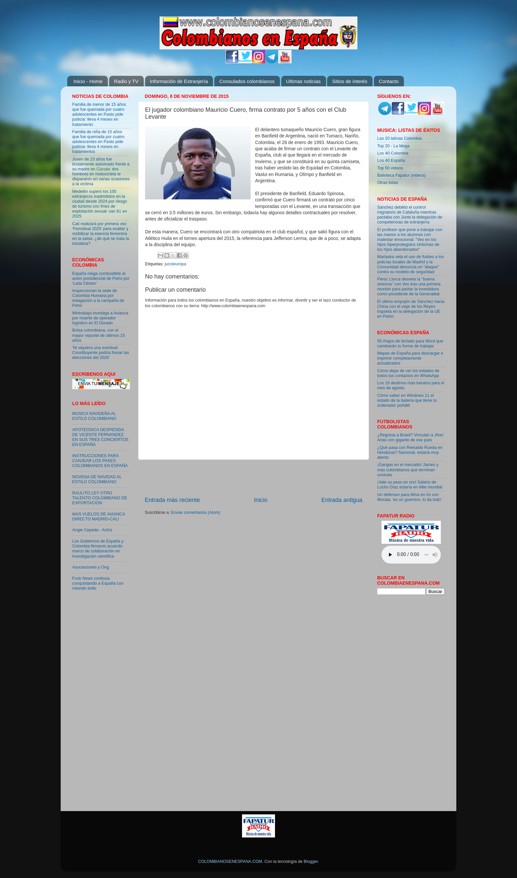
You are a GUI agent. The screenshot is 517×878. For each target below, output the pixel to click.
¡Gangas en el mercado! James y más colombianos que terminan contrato (408, 469)
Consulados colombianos (247, 81)
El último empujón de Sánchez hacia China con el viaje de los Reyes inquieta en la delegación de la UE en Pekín (410, 309)
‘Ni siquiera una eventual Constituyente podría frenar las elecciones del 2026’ (100, 352)
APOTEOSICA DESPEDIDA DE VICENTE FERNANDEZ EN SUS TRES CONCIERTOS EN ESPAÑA (100, 437)
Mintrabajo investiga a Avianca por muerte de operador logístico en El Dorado (100, 318)
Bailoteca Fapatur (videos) (401, 175)
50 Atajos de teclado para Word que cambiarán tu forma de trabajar (410, 343)
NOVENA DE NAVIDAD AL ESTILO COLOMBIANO (97, 479)
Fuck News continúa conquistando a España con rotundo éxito (97, 583)
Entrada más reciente (172, 500)
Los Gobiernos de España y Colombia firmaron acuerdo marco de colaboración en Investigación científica (97, 548)
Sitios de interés (349, 81)
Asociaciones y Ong (90, 567)
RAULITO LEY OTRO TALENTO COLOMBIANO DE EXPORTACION (99, 498)
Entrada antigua (341, 500)
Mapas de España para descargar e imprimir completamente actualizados (410, 358)
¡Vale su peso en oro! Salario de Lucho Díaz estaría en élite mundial (409, 484)
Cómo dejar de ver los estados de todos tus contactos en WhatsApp (408, 373)
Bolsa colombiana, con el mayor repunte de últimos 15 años (98, 335)
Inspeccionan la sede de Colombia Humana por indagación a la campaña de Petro (98, 298)
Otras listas (387, 182)
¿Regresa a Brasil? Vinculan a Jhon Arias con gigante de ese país (410, 437)
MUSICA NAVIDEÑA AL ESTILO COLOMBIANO (94, 416)
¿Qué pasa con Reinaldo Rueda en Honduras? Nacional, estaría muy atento (409, 452)
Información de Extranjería (179, 81)
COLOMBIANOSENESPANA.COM (230, 861)
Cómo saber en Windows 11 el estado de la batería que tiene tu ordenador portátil (407, 400)
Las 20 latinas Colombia (399, 138)
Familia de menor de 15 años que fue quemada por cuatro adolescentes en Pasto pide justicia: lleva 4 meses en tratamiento (99, 114)
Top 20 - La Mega (393, 146)
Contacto (389, 81)
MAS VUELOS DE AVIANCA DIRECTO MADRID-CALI (98, 516)
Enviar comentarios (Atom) (195, 512)
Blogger (311, 861)
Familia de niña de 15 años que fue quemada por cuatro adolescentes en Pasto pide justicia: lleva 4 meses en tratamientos (98, 142)
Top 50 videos (390, 168)
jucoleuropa (175, 264)
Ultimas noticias (303, 81)
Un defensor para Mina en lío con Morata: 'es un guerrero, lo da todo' (409, 497)
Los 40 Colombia (393, 153)
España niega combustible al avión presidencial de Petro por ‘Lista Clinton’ (101, 278)
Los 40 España (391, 160)
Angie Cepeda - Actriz (92, 530)
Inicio (260, 500)
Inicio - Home (88, 81)
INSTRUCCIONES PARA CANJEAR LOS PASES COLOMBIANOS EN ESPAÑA (100, 461)
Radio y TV (126, 81)
